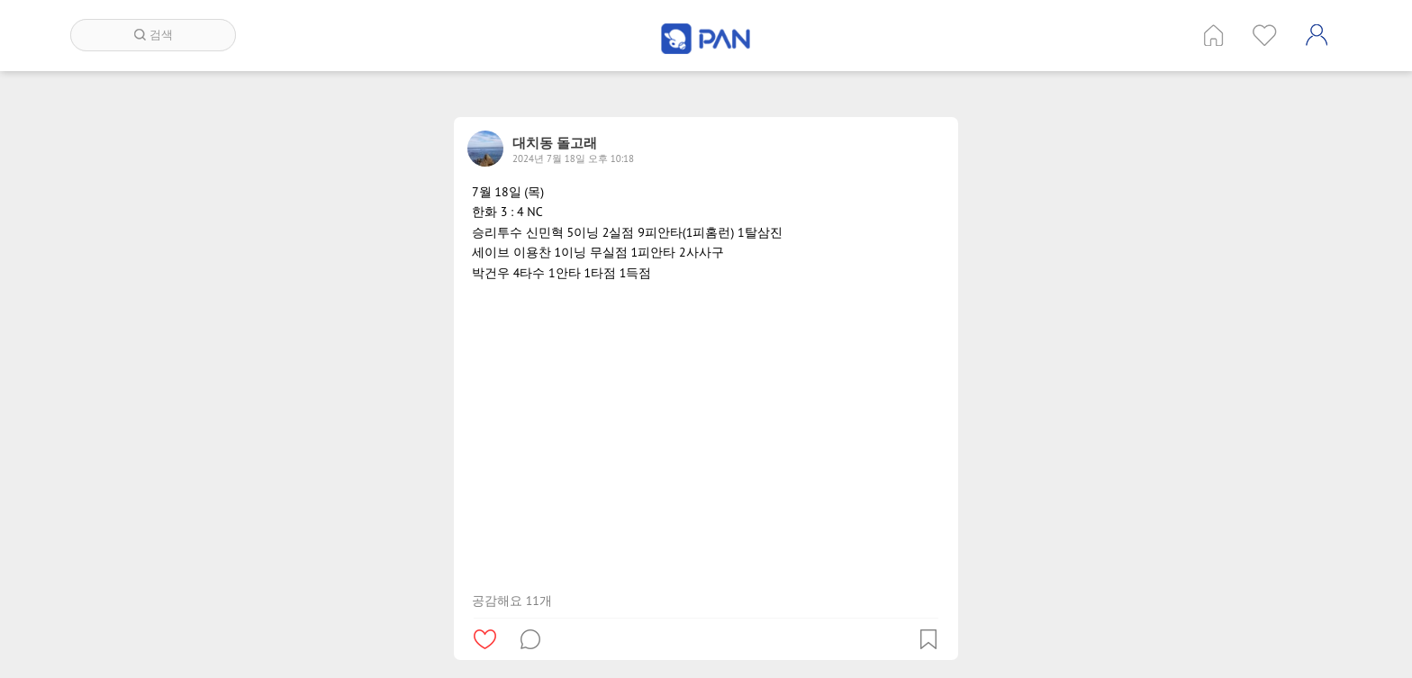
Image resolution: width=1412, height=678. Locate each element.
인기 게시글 (1265, 35)
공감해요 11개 (512, 600)
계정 (1316, 35)
